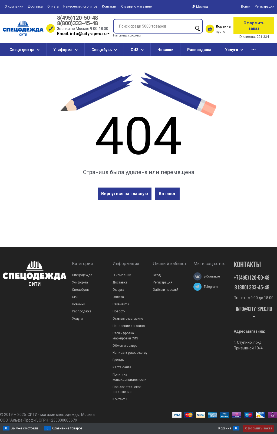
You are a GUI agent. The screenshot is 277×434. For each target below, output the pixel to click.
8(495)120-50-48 (77, 18)
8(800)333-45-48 (77, 23)
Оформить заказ (254, 26)
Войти (245, 6)
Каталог (167, 193)
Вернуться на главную (124, 193)
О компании (14, 6)
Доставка (35, 6)
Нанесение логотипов (80, 6)
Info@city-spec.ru (254, 312)
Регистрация (264, 6)
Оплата (53, 6)
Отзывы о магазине (136, 6)
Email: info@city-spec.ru (83, 33)
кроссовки (134, 35)
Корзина (224, 428)
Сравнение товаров (67, 428)
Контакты (109, 6)
